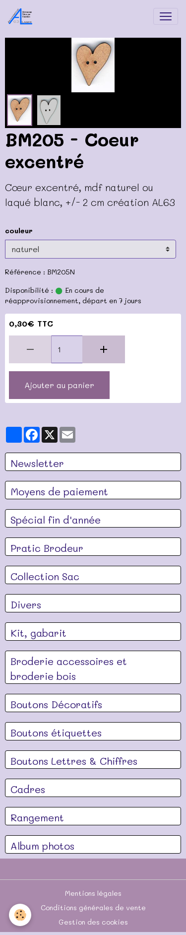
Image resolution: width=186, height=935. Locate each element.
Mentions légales (93, 893)
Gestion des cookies (93, 922)
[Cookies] (20, 915)
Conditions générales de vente (93, 907)
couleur (19, 230)
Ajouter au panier (59, 385)
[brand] (22, 16)
